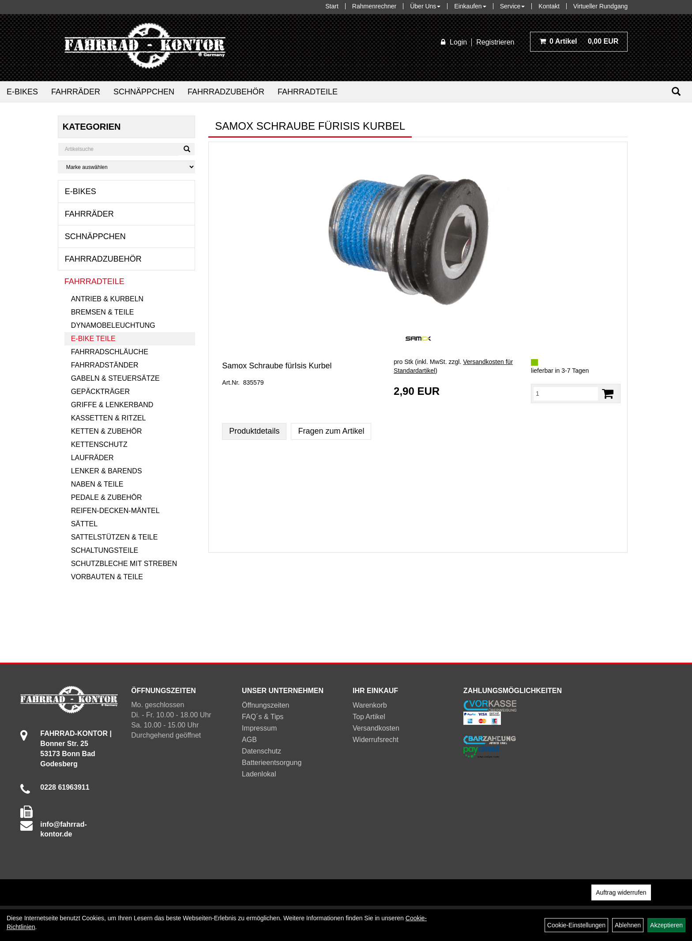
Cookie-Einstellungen (576, 925)
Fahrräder (75, 91)
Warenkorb (370, 705)
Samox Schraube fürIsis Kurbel (276, 365)
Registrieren (495, 42)
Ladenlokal (259, 774)
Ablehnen (628, 925)
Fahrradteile (308, 91)
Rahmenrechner (374, 6)
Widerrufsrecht (376, 739)
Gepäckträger (100, 391)
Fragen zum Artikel (331, 431)
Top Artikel (369, 716)
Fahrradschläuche (109, 352)
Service (512, 6)
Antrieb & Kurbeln (107, 299)
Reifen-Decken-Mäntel (115, 510)
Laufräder (92, 457)
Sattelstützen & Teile (114, 537)
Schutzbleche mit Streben (124, 563)
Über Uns (425, 6)
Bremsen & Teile (102, 312)
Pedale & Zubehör (106, 497)
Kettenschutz (99, 444)
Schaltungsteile (105, 550)
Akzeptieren (666, 925)
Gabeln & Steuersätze (115, 378)
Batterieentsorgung (271, 762)
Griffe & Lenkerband (112, 405)
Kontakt (548, 6)
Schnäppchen (143, 91)
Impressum (259, 728)
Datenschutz (261, 751)
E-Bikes (22, 91)
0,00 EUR (579, 41)
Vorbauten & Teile (107, 577)
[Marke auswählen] (127, 167)
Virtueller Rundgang (600, 6)
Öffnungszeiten (265, 705)
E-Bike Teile (93, 338)
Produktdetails (254, 431)
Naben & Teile (97, 484)
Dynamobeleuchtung (113, 325)
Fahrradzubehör (226, 91)
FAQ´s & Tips (262, 716)
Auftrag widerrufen (621, 892)
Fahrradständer (105, 365)
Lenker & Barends (106, 471)
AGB (249, 739)
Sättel (84, 524)
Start (331, 6)
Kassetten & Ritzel (108, 418)
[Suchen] (676, 91)
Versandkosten (376, 728)
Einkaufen (470, 6)
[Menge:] (566, 393)
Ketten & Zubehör (106, 431)
